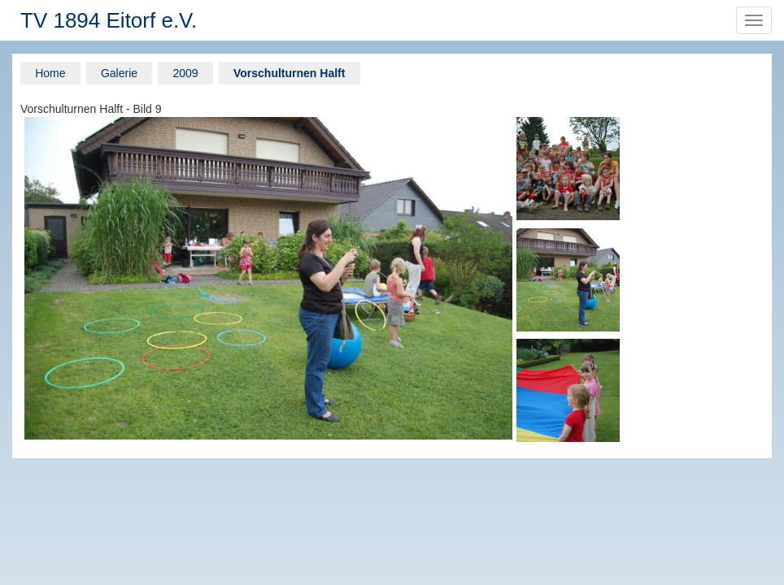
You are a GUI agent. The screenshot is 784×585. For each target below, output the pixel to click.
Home (50, 73)
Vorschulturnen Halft (289, 73)
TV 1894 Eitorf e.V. (108, 20)
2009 (185, 73)
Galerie (119, 73)
